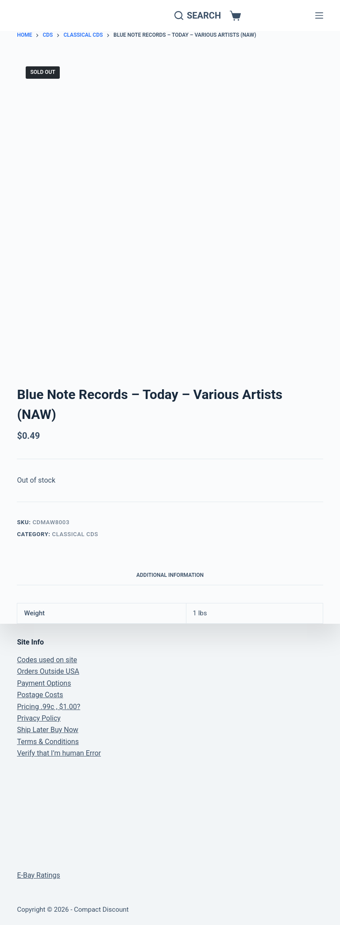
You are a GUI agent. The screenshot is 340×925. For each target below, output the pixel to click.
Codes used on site (47, 660)
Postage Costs (40, 695)
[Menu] (319, 15)
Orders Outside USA (48, 671)
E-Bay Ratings (38, 875)
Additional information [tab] (170, 575)
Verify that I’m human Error (59, 753)
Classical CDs (75, 534)
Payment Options (44, 683)
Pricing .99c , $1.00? (48, 706)
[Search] (197, 15)
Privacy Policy (39, 718)
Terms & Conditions (48, 741)
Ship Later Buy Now (47, 729)
